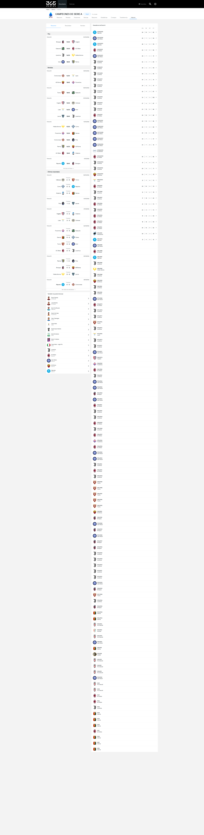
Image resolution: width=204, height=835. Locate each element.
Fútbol (48, 9)
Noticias (71, 4)
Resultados (62, 4)
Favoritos (142, 4)
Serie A (54, 9)
